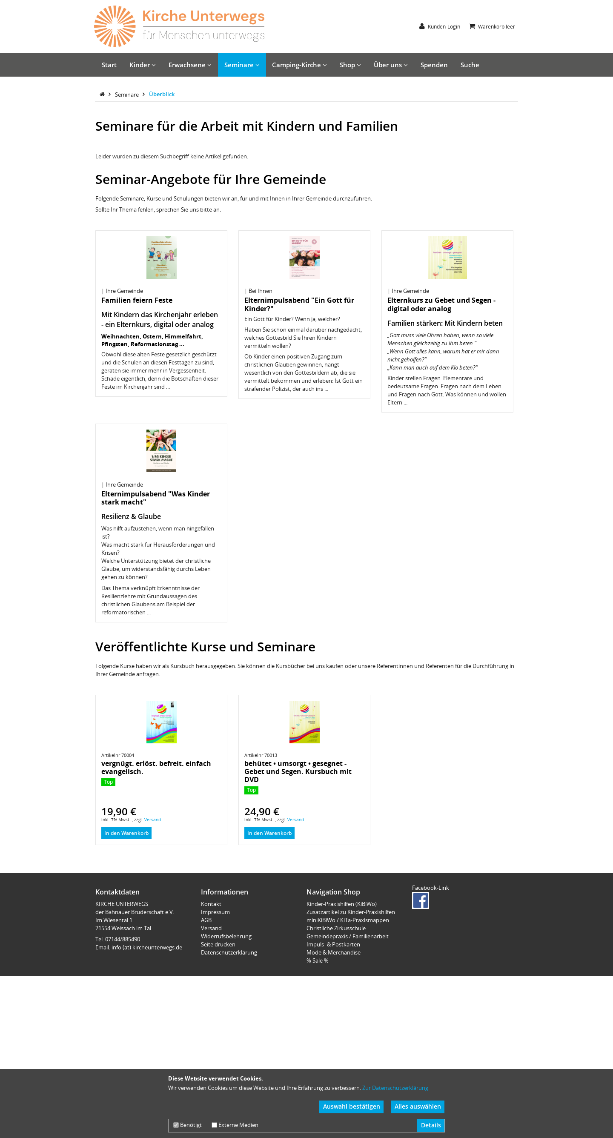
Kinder (142, 64)
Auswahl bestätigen (351, 1106)
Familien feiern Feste (136, 388)
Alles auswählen (418, 1106)
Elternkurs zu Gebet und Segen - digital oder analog (441, 392)
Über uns (391, 64)
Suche (470, 64)
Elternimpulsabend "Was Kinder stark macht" (155, 585)
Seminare (242, 64)
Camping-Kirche (299, 64)
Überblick (162, 182)
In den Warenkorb (126, 920)
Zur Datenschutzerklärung (395, 1088)
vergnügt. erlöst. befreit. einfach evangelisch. (156, 855)
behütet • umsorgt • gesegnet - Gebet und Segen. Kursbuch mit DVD (298, 859)
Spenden (434, 64)
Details (431, 1125)
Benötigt (187, 1125)
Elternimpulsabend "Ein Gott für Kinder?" (299, 392)
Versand (152, 907)
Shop (350, 64)
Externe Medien (235, 1125)
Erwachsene (190, 64)
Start (109, 64)
